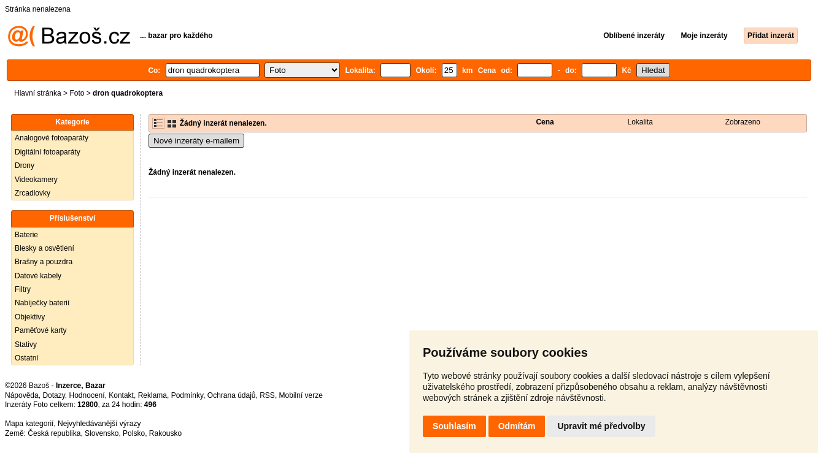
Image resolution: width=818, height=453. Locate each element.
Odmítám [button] (517, 426)
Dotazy (53, 395)
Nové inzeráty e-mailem (196, 140)
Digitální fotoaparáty (47, 152)
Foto (76, 93)
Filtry (23, 289)
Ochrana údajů (231, 395)
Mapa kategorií (29, 423)
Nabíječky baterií (42, 303)
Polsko (134, 433)
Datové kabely (38, 276)
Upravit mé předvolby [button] (601, 426)
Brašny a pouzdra (43, 261)
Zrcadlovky (32, 193)
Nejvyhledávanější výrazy (99, 423)
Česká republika (54, 433)
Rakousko (165, 433)
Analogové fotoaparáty (51, 138)
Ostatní (27, 358)
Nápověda (22, 395)
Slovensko (101, 433)
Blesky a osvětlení (44, 248)
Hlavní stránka (37, 93)
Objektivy (30, 317)
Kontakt (121, 395)
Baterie (26, 234)
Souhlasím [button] (454, 426)
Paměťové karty (41, 330)
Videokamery (36, 179)
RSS (267, 395)
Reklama (152, 395)
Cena (545, 122)
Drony (24, 165)
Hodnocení (87, 395)
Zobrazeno (742, 122)
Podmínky (187, 395)
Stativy (26, 344)
